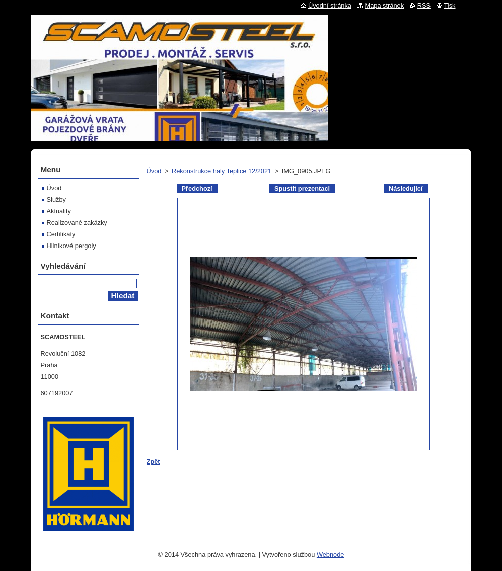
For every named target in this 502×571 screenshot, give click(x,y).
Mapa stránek (384, 5)
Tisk (450, 5)
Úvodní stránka (329, 5)
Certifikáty (61, 234)
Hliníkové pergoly (71, 246)
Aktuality (59, 211)
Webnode (330, 554)
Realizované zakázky (77, 222)
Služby (56, 199)
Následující (406, 188)
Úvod (154, 171)
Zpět (153, 461)
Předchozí (197, 188)
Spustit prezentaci (302, 188)
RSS (424, 5)
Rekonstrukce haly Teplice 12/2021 (221, 171)
